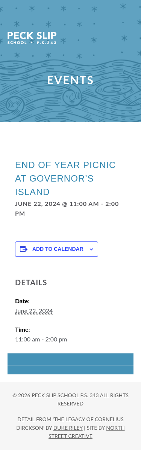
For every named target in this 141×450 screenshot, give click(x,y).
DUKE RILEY (68, 428)
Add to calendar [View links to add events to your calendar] (57, 249)
